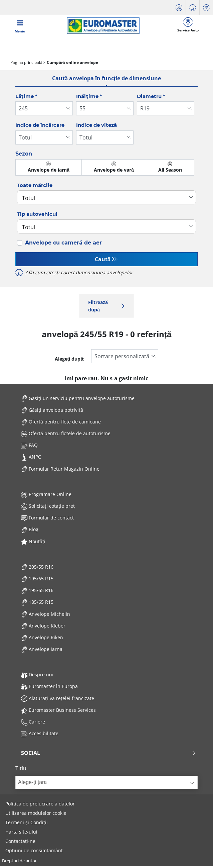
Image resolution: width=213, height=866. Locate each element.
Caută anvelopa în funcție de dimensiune (106, 78)
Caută (103, 259)
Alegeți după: (70, 359)
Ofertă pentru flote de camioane (61, 421)
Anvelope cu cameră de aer (63, 242)
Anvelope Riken (42, 637)
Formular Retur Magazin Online (60, 469)
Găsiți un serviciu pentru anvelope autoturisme (78, 398)
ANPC (31, 457)
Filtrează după (106, 306)
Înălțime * (89, 96)
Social (108, 753)
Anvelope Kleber (43, 625)
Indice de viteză (96, 125)
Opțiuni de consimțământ (34, 850)
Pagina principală (26, 62)
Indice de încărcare (39, 125)
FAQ (29, 445)
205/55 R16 (37, 567)
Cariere (33, 721)
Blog (29, 529)
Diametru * (151, 96)
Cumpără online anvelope (72, 62)
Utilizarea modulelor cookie (35, 813)
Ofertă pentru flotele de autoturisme (66, 433)
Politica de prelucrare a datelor (40, 803)
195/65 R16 (37, 590)
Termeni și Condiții (26, 822)
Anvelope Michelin (45, 614)
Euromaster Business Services (58, 710)
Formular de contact (47, 517)
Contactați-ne (20, 841)
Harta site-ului (21, 832)
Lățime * (26, 96)
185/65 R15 (37, 602)
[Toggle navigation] (20, 26)
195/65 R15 (37, 578)
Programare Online (46, 494)
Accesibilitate (39, 733)
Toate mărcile (34, 185)
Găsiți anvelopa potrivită (52, 410)
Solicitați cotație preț (48, 506)
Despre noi (37, 674)
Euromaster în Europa (49, 686)
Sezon (23, 154)
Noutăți (33, 541)
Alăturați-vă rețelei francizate (57, 698)
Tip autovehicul (37, 214)
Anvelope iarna (41, 649)
